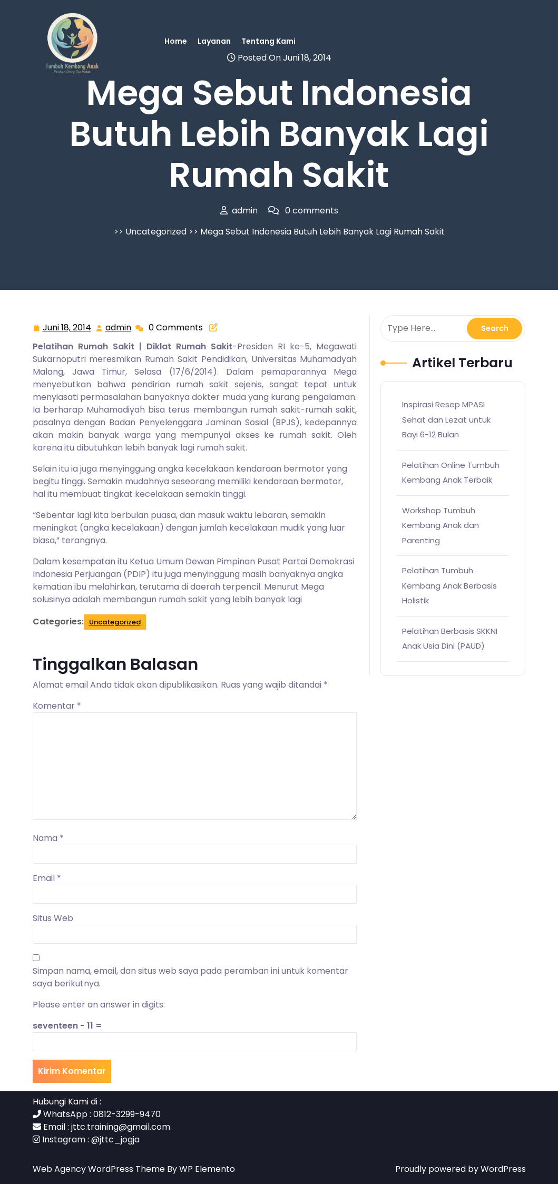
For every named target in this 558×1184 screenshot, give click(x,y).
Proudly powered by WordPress (460, 1169)
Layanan (214, 41)
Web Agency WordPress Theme (100, 1169)
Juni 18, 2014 (67, 328)
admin (118, 327)
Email (47, 878)
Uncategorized (156, 232)
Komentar (57, 706)
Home (175, 41)
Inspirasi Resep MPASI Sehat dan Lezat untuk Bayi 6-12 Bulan (446, 419)
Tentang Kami (268, 41)
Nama (48, 838)
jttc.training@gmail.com (120, 1127)
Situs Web (53, 918)
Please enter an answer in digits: (99, 1005)
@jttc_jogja (115, 1139)
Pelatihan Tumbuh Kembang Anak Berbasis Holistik (449, 585)
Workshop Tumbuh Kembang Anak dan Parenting (440, 525)
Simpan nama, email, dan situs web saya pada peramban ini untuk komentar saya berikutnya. (190, 977)
